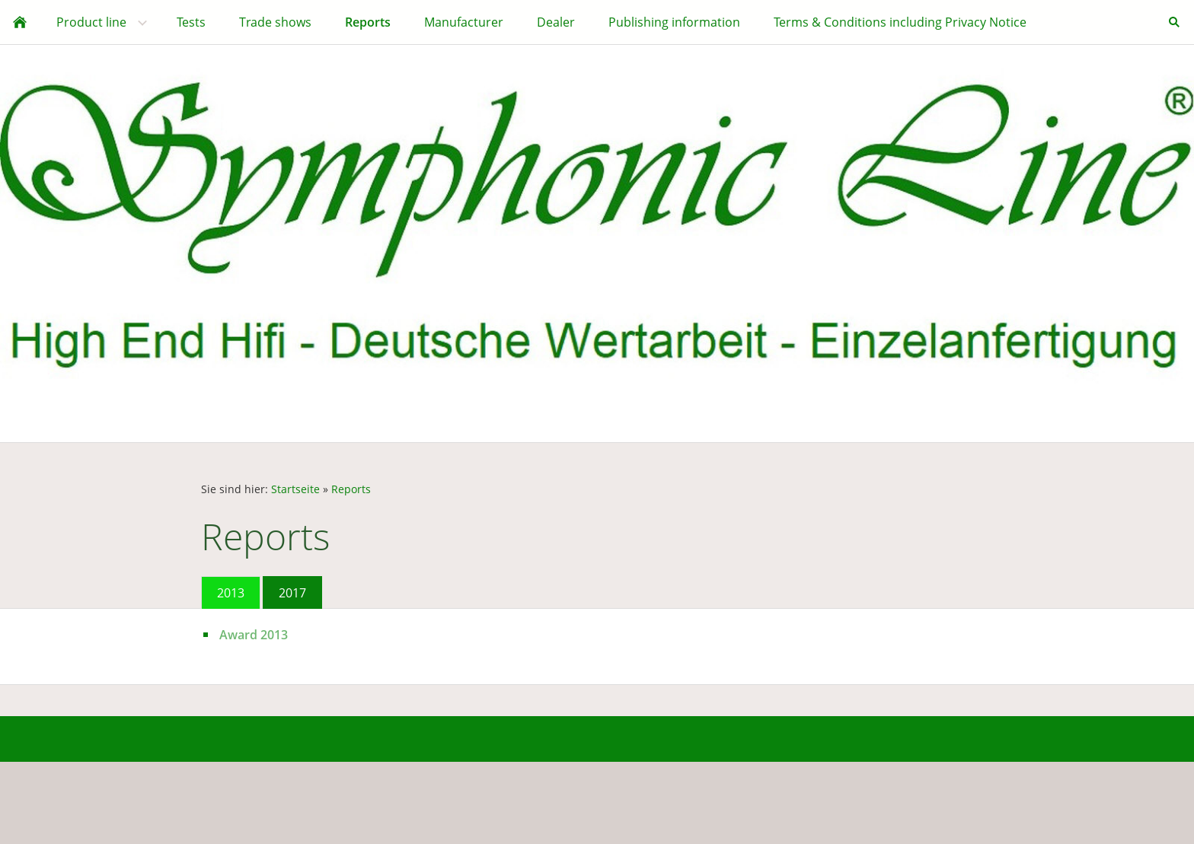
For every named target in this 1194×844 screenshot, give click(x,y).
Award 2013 (253, 634)
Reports (351, 489)
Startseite (295, 489)
